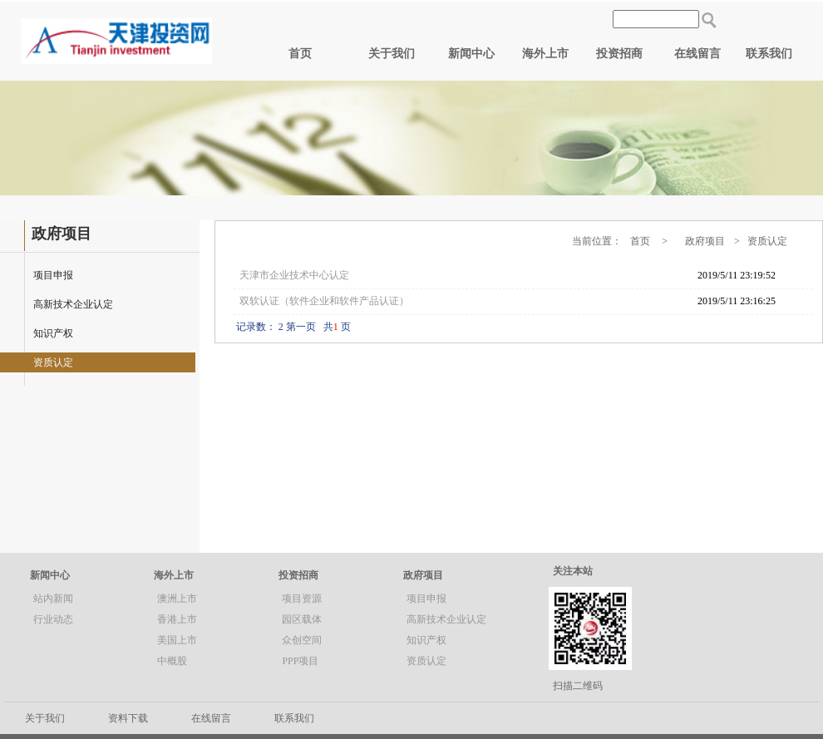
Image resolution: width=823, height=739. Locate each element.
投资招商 (619, 53)
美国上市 (177, 640)
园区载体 (302, 619)
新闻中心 (471, 53)
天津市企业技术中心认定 (294, 275)
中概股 (172, 661)
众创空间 (302, 640)
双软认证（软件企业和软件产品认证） (324, 301)
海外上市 (545, 53)
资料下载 (128, 718)
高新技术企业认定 (73, 304)
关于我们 (391, 53)
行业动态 (53, 619)
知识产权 (53, 333)
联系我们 (769, 53)
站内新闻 (53, 598)
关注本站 (573, 571)
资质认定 (53, 362)
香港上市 (177, 619)
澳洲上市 (177, 598)
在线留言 (697, 53)
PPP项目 (300, 661)
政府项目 (423, 575)
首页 (300, 53)
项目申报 (53, 275)
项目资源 (302, 598)
